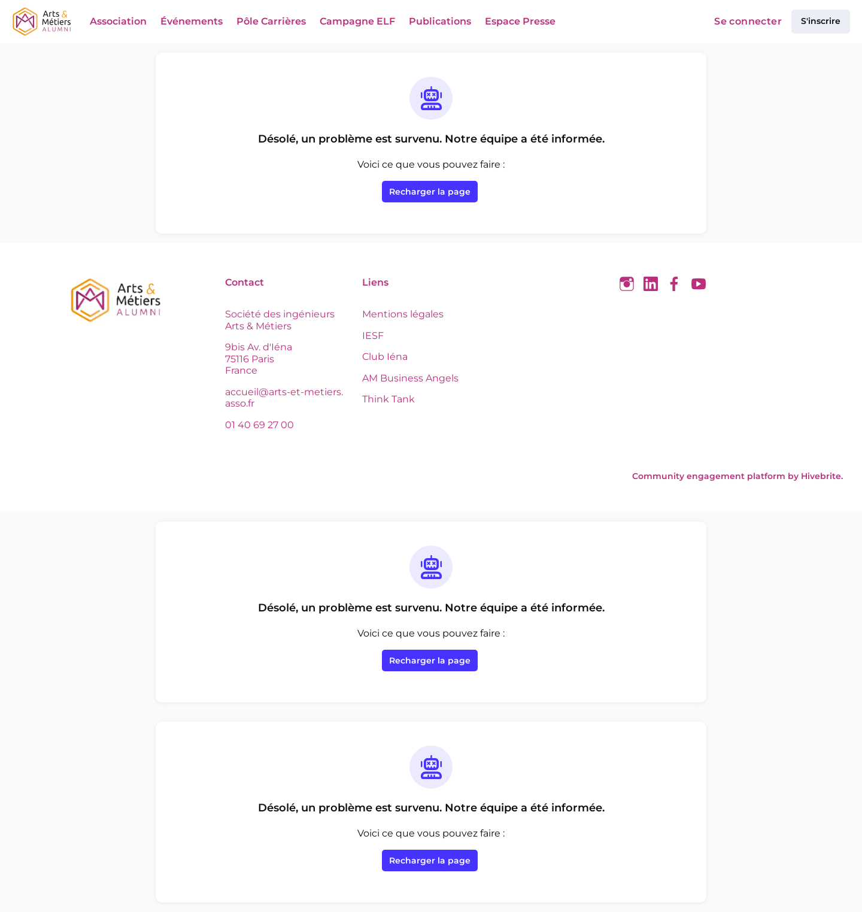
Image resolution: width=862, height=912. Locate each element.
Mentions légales (400, 314)
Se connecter (750, 22)
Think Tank (387, 399)
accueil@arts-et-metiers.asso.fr (286, 398)
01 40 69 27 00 (259, 425)
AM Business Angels (408, 378)
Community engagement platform (721, 476)
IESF (372, 335)
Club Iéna (383, 356)
